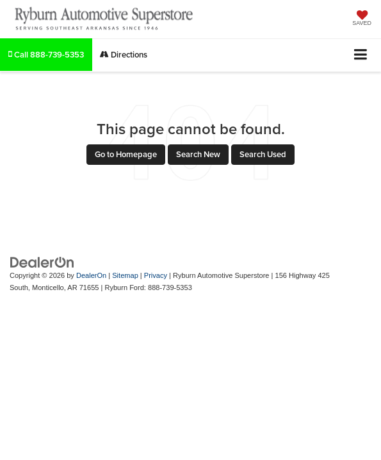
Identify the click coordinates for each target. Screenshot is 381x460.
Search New (198, 154)
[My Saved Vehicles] (361, 19)
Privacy (155, 275)
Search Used (262, 154)
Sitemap (125, 275)
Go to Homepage (126, 154)
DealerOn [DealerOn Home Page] (91, 275)
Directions (123, 55)
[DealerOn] (42, 262)
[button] (46, 54)
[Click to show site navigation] (361, 55)
